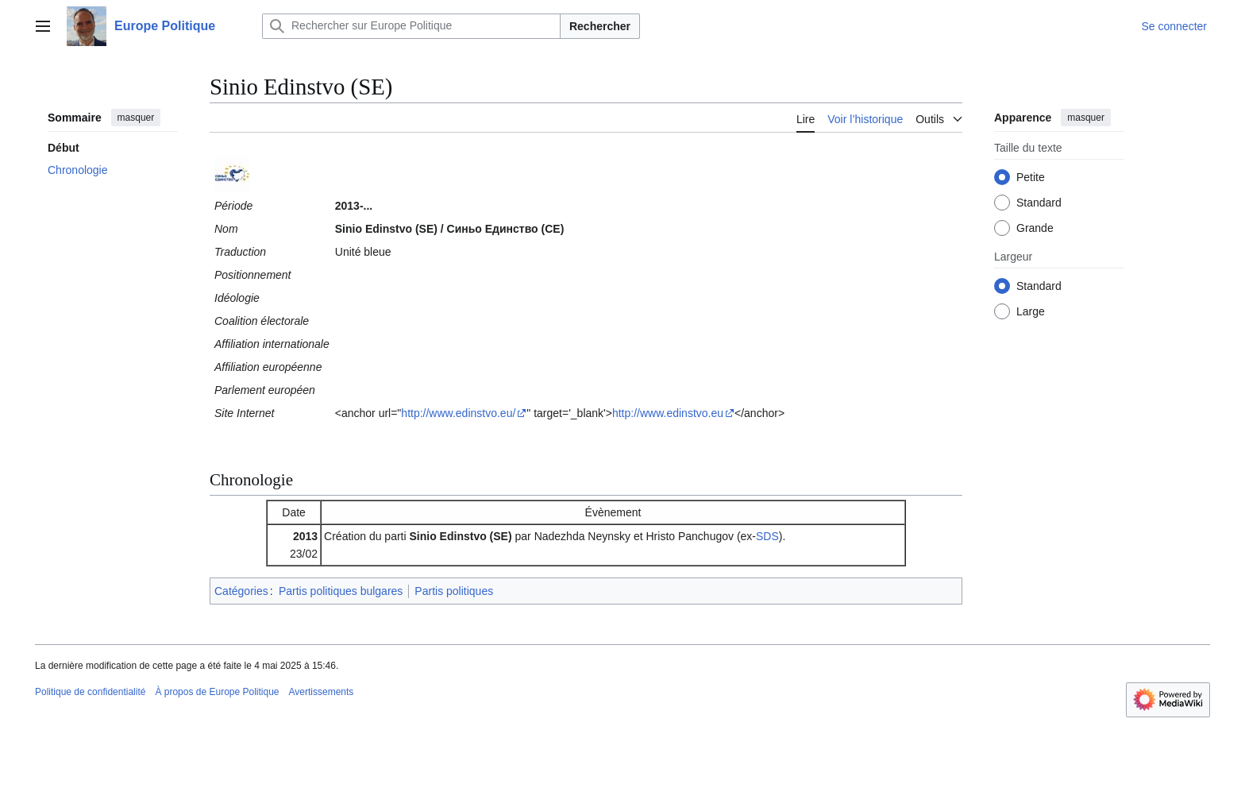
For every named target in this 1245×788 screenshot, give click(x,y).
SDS (767, 536)
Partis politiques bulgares (341, 591)
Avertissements (321, 691)
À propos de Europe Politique (217, 691)
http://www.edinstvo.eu (667, 413)
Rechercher (599, 26)
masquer (136, 117)
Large (1030, 311)
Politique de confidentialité (90, 691)
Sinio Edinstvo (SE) (461, 536)
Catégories (241, 591)
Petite (1030, 177)
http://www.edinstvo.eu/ (458, 413)
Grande (1035, 228)
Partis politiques (453, 591)
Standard (1039, 202)
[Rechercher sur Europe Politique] (411, 26)
